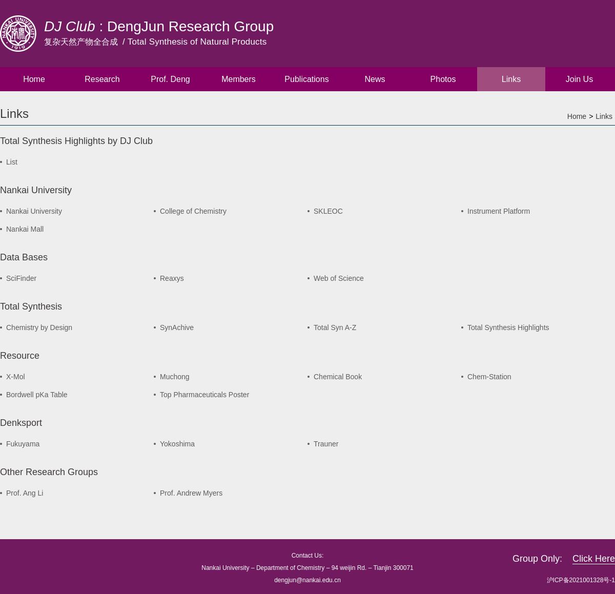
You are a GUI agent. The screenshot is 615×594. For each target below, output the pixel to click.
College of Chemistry (193, 211)
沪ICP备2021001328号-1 (581, 580)
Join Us (579, 79)
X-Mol (15, 377)
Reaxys (172, 278)
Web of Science (339, 278)
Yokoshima (177, 444)
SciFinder (21, 278)
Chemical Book (338, 377)
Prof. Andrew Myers (191, 493)
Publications (306, 79)
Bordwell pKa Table (37, 395)
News (374, 79)
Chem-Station (489, 377)
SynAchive (177, 327)
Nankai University (34, 211)
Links (511, 79)
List (11, 162)
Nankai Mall (25, 229)
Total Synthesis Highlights (508, 327)
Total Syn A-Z (335, 327)
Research (102, 79)
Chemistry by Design (39, 327)
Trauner (326, 444)
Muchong (175, 377)
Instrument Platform (498, 211)
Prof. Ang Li (24, 493)
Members (238, 79)
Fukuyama (22, 444)
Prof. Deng (170, 79)
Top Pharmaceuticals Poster (204, 395)
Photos (443, 79)
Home (34, 79)
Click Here (593, 559)
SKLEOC (328, 211)
